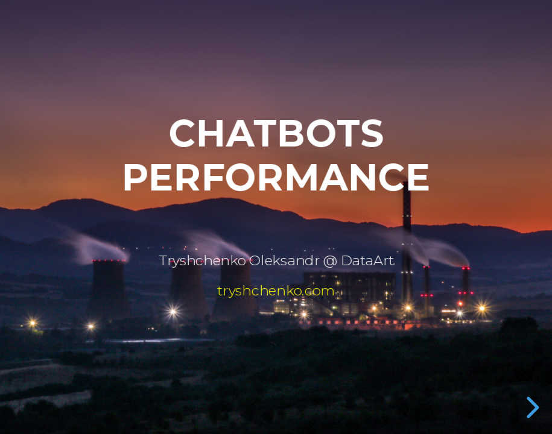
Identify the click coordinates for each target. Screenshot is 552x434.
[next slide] (531, 407)
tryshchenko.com (276, 290)
